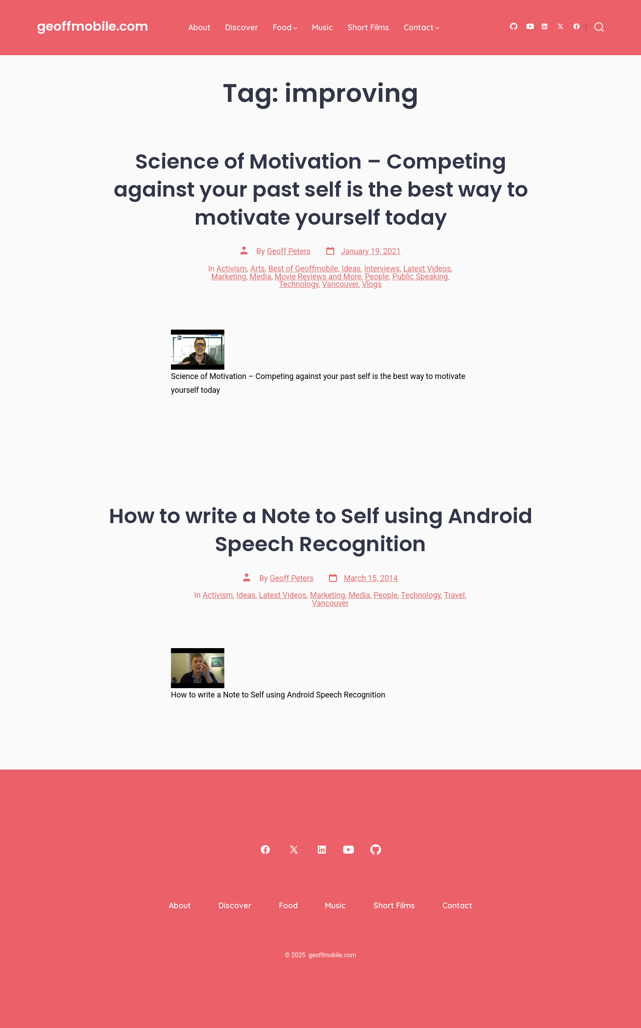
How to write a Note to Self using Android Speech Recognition (320, 529)
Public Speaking (420, 276)
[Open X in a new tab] (560, 26)
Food (285, 27)
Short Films (368, 27)
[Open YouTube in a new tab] (530, 26)
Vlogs (371, 284)
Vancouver (340, 284)
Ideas (351, 268)
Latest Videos (427, 268)
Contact (421, 27)
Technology (298, 284)
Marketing (228, 276)
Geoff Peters (289, 251)
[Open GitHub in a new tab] (514, 26)
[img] (295, 28)
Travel (454, 595)
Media (260, 276)
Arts (257, 268)
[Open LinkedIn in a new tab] (544, 26)
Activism (231, 268)
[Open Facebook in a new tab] (576, 26)
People (377, 276)
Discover (241, 27)
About (199, 27)
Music (322, 27)
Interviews (382, 268)
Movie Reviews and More (318, 276)
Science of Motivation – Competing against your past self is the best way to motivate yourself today (321, 189)
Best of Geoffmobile (303, 268)
